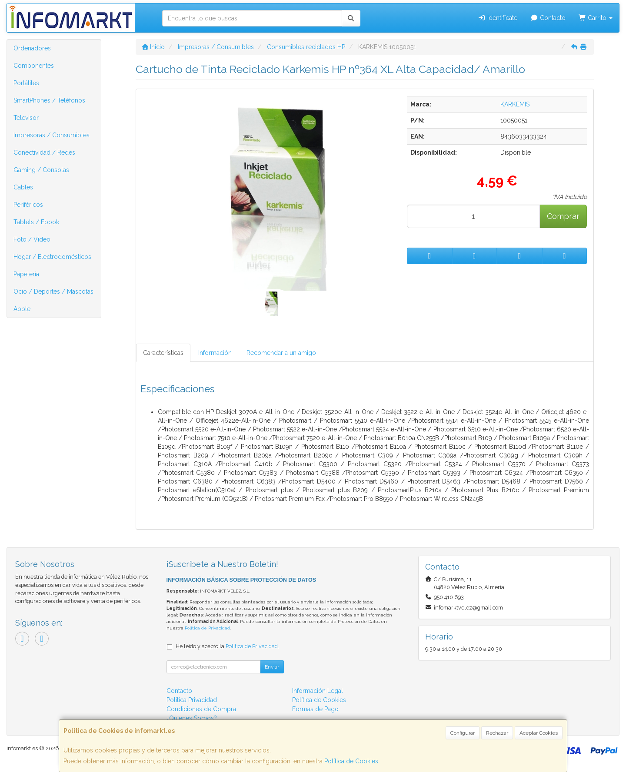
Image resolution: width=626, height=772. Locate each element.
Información (215, 352)
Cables (23, 187)
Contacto (548, 17)
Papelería (26, 274)
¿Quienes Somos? (191, 718)
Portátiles (26, 83)
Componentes (33, 65)
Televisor (26, 117)
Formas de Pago (315, 709)
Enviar (272, 667)
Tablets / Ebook (36, 222)
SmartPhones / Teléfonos (49, 100)
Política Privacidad (191, 699)
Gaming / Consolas (41, 169)
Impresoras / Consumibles (51, 135)
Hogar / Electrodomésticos (52, 256)
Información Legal (317, 690)
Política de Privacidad (207, 628)
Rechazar (497, 733)
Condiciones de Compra (201, 709)
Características (163, 352)
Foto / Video (31, 239)
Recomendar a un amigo (281, 352)
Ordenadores (32, 48)
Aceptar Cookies (538, 733)
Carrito (596, 17)
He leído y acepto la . (227, 646)
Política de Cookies (351, 761)
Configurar (462, 733)
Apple (21, 308)
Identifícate (498, 17)
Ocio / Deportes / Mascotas (53, 291)
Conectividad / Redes (44, 152)
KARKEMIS (514, 104)
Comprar (563, 216)
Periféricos (28, 204)
